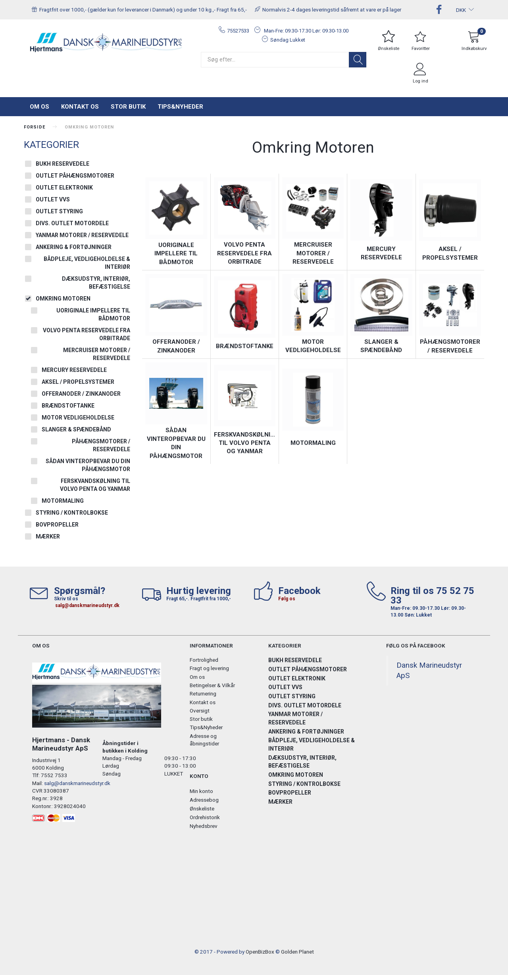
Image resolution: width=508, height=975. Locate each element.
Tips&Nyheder (180, 106)
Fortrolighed (204, 660)
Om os (39, 106)
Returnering (203, 693)
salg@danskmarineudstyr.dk (87, 605)
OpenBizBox (260, 951)
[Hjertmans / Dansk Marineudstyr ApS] (106, 42)
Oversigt (200, 710)
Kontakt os (80, 106)
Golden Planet (297, 951)
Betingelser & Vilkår (212, 685)
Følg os (286, 598)
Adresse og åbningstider (204, 740)
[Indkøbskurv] (474, 42)
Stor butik (128, 106)
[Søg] (357, 59)
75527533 (238, 31)
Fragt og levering (209, 668)
